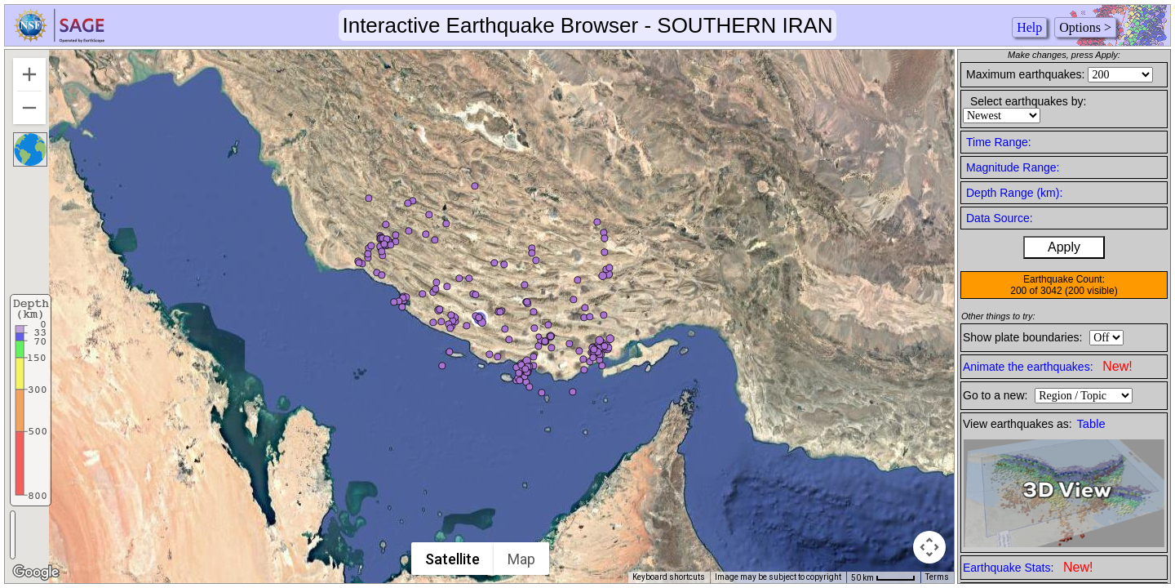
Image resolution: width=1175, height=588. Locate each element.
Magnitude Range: (1012, 167)
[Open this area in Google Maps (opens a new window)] (36, 572)
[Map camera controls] (929, 547)
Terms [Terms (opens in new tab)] (937, 576)
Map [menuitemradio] (521, 559)
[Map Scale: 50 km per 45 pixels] (883, 577)
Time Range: (998, 142)
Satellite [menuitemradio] (452, 559)
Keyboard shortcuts (668, 576)
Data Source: (999, 218)
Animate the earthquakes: (1048, 366)
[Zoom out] (29, 107)
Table (1091, 423)
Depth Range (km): (1014, 192)
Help (1029, 27)
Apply (1064, 247)
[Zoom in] (29, 74)
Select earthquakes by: (1028, 101)
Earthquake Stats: (1028, 567)
